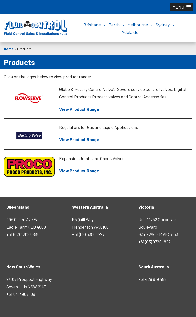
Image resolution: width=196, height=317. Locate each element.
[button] (181, 7)
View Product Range (79, 109)
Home (9, 48)
